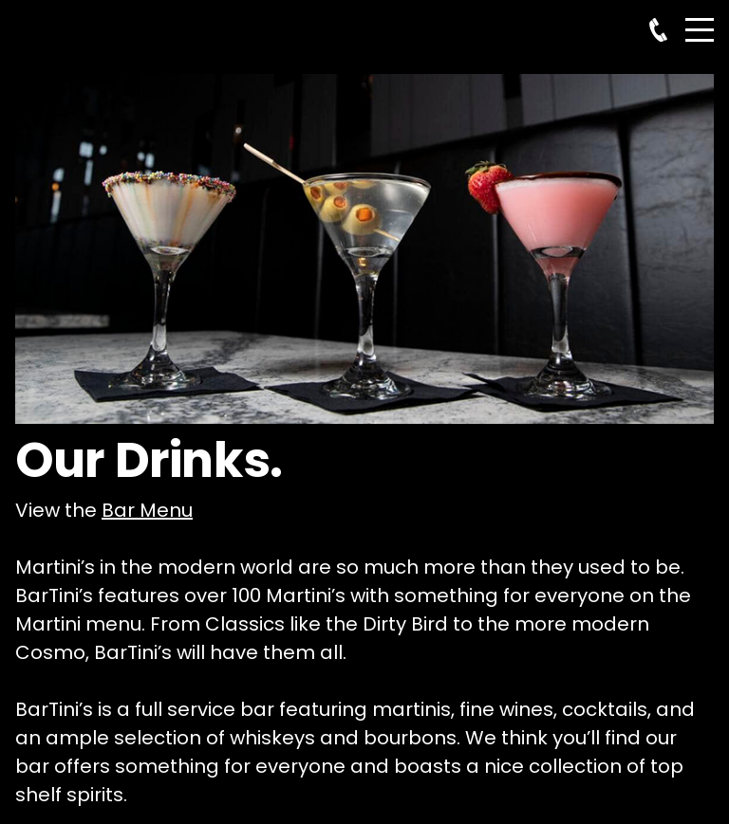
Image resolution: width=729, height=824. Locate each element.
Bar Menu (147, 510)
